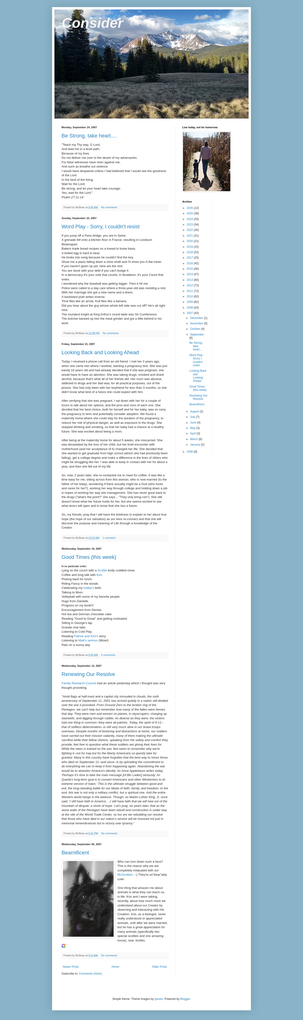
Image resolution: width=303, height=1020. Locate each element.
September (197, 334)
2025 (190, 213)
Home (115, 966)
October (195, 329)
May (193, 428)
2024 (190, 219)
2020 (190, 241)
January (195, 444)
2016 (190, 263)
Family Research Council (79, 683)
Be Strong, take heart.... (89, 136)
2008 (190, 307)
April (193, 433)
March (194, 439)
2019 (190, 246)
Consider (92, 23)
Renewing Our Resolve (88, 674)
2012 (190, 285)
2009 (190, 302)
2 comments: (108, 655)
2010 (190, 296)
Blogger (185, 999)
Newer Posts (71, 966)
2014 (190, 274)
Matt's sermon (88, 640)
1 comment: (109, 537)
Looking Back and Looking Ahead (100, 352)
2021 (190, 235)
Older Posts (159, 966)
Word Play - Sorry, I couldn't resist (101, 227)
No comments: (109, 207)
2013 (190, 280)
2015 (190, 268)
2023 (190, 224)
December (197, 318)
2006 (190, 451)
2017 (190, 257)
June (193, 422)
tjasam (159, 999)
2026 (190, 208)
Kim (99, 575)
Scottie (102, 570)
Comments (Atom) (90, 973)
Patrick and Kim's (86, 636)
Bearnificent (75, 853)
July (193, 417)
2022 (190, 230)
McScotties (125, 874)
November (197, 323)
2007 (190, 313)
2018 (190, 252)
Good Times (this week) (89, 557)
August (195, 411)
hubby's (89, 588)
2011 (190, 291)
